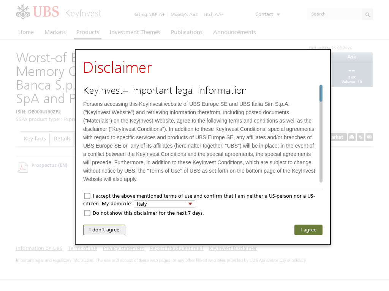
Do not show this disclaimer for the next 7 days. (148, 213)
